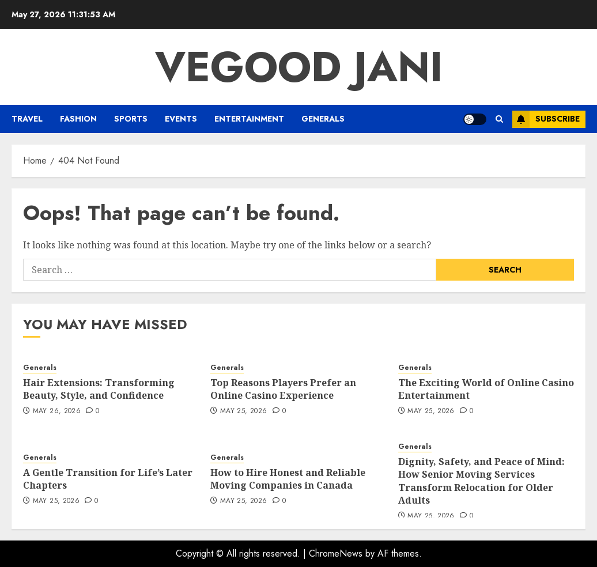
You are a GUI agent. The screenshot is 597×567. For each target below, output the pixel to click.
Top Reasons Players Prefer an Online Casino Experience (283, 389)
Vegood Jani (299, 67)
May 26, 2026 (57, 411)
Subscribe (546, 119)
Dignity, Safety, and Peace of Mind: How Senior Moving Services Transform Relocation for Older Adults (481, 480)
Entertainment (249, 118)
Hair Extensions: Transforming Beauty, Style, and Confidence (99, 389)
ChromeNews (335, 553)
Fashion (78, 118)
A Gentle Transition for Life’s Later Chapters (107, 479)
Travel (27, 118)
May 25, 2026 (243, 411)
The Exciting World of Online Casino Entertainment (486, 389)
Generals (323, 118)
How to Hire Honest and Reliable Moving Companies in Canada (287, 479)
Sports (131, 118)
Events (181, 118)
